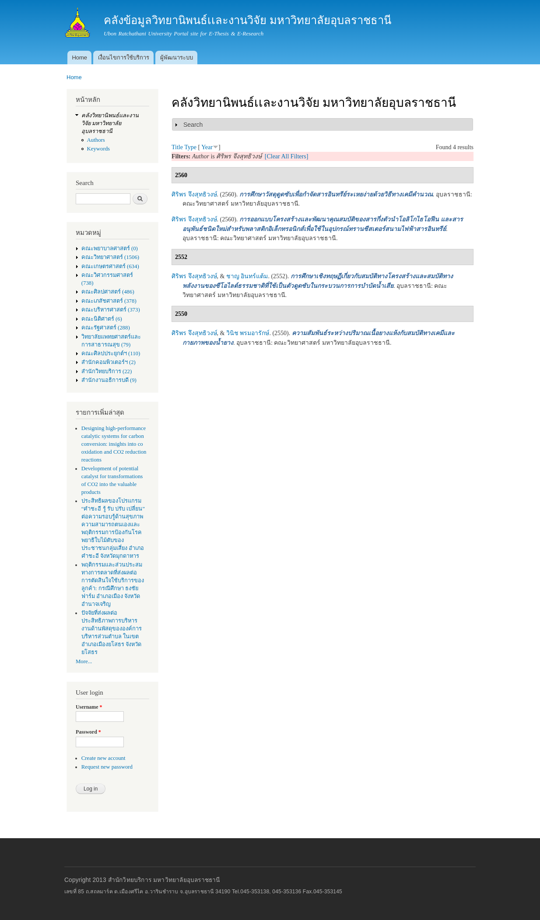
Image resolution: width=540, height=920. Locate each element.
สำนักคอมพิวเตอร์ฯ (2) (108, 362)
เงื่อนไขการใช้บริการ (123, 57)
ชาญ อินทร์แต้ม (247, 276)
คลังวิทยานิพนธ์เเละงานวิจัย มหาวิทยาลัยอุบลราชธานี (110, 123)
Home (79, 57)
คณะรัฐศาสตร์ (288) (105, 328)
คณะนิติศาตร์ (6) (101, 319)
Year (207, 147)
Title (177, 147)
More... (84, 661)
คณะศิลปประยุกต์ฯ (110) (110, 353)
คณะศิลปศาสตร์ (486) (107, 292)
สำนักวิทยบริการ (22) (106, 371)
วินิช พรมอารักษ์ (248, 333)
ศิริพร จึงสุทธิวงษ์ (194, 194)
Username (89, 707)
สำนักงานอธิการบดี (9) (109, 380)
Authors (96, 140)
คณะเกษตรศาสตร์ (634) (110, 266)
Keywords (98, 149)
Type (190, 147)
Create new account (103, 758)
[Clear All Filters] (287, 156)
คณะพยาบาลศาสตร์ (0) (109, 248)
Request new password (107, 767)
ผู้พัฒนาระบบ (176, 57)
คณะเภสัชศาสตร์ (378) (109, 301)
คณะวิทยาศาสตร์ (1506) (110, 257)
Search (193, 124)
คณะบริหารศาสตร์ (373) (110, 310)
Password (88, 732)
